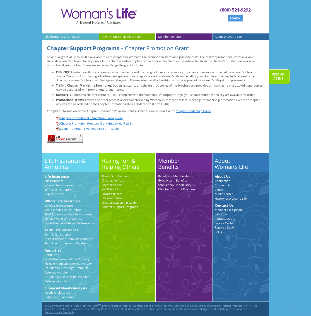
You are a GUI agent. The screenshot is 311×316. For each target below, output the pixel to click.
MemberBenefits (169, 37)
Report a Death (225, 227)
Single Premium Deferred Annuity (67, 259)
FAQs (218, 232)
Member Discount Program (176, 189)
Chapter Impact (112, 185)
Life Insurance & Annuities (65, 164)
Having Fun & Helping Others (120, 164)
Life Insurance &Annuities (62, 37)
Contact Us (224, 205)
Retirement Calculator (59, 297)
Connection (222, 181)
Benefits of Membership (174, 176)
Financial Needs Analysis (66, 288)
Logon (235, 18)
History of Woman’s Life (231, 198)
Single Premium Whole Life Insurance (69, 223)
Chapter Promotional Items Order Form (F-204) (89, 118)
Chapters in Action (113, 180)
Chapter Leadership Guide (193, 111)
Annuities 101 (54, 255)
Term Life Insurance (58, 190)
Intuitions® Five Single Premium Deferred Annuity (66, 270)
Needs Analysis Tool (58, 292)
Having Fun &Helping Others (121, 37)
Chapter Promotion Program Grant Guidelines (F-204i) (94, 123)
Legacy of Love (55, 194)
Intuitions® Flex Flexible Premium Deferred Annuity (67, 279)
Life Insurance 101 (57, 181)
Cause (219, 190)
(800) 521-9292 (235, 10)
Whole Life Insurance (59, 185)
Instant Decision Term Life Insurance (69, 239)
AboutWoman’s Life (228, 37)
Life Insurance (57, 176)
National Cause (111, 198)
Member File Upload (228, 210)
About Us (222, 176)
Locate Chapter (111, 194)
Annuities (53, 250)
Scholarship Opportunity (174, 185)
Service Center (224, 223)
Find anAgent (278, 76)
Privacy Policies (101, 309)
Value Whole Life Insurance (63, 210)
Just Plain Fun (110, 189)
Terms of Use (147, 309)
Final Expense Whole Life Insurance (68, 214)
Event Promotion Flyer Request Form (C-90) (87, 129)
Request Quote (225, 219)
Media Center (224, 194)
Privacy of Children (122, 309)
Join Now (221, 214)
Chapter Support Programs (119, 207)
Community (223, 185)
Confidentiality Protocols (59, 312)
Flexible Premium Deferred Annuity (68, 264)
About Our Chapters (115, 176)
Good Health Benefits (172, 180)
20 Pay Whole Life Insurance (63, 219)
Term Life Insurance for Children (66, 243)
